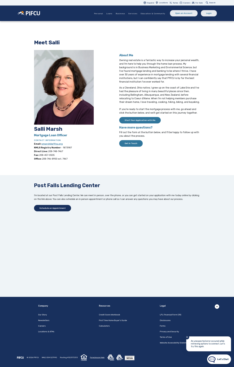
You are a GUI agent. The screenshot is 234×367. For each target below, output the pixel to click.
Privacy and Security (169, 331)
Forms (163, 326)
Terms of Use (166, 337)
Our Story (42, 315)
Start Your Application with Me (140, 120)
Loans (109, 14)
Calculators (104, 326)
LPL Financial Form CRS (170, 315)
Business (120, 14)
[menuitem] (150, 2)
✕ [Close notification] (187, 337)
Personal (98, 14)
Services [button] (132, 14)
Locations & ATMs (46, 331)
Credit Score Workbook (109, 315)
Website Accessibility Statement (175, 343)
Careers (42, 326)
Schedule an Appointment (52, 208)
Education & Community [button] (153, 14)
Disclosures (165, 320)
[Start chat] (219, 359)
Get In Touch (131, 143)
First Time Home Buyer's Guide (113, 320)
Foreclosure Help (97, 357)
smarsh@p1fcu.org (52, 144)
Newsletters (44, 320)
